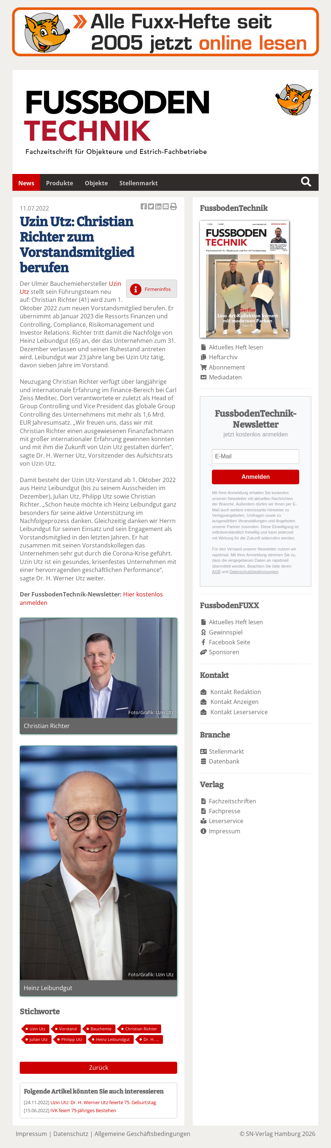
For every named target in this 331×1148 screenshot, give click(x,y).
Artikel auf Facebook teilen (144, 207)
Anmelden (255, 477)
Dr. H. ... (151, 1039)
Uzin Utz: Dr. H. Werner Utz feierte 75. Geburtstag (103, 1102)
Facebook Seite (229, 642)
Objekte (96, 183)
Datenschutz (70, 1134)
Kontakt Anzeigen (234, 702)
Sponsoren (224, 652)
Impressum (224, 831)
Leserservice (226, 821)
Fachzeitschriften (232, 801)
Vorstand (68, 1028)
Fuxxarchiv (165, 31)
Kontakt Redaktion (235, 692)
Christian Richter (141, 1028)
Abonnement (227, 367)
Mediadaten (225, 377)
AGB (216, 571)
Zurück (98, 1068)
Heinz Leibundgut (113, 1039)
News (26, 183)
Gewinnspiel (226, 632)
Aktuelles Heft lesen (236, 347)
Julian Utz (38, 1039)
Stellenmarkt (138, 183)
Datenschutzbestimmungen (253, 571)
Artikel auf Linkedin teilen (159, 207)
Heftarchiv (223, 357)
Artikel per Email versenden (166, 207)
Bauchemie (101, 1028)
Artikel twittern (151, 207)
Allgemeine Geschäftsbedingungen (142, 1134)
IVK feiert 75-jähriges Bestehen (83, 1110)
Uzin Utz (37, 1028)
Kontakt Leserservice (239, 712)
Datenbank (224, 761)
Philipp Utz (71, 1039)
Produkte (59, 183)
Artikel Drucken (173, 207)
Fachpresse (224, 811)
